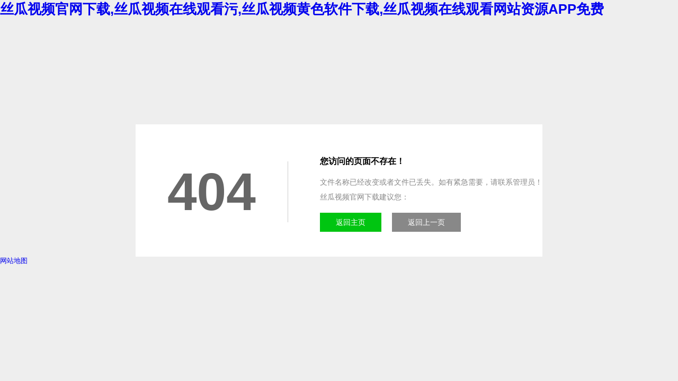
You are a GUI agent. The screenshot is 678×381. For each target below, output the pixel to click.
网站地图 (14, 261)
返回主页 (350, 222)
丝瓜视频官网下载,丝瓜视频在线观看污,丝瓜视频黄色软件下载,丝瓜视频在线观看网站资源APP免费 (302, 9)
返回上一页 (426, 222)
